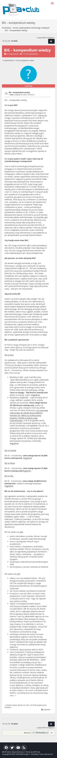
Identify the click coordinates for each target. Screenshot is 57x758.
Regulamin (35, 395)
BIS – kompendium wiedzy (19, 92)
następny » (50, 38)
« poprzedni (41, 38)
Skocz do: (27, 733)
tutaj (44, 334)
